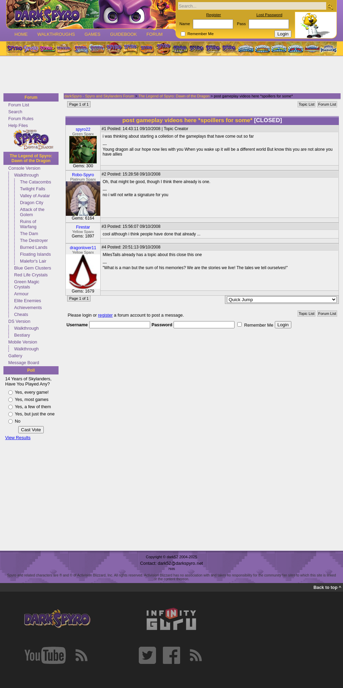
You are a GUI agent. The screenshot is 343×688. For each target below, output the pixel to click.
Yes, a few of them (33, 406)
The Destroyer (34, 240)
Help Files (18, 125)
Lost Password (269, 15)
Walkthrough (26, 175)
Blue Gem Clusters (32, 268)
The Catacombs (35, 181)
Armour (21, 293)
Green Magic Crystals (26, 284)
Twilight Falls (32, 188)
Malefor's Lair (33, 261)
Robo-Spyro (83, 174)
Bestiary (22, 335)
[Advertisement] (169, 75)
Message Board (23, 362)
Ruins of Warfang (28, 224)
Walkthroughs (56, 34)
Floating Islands (35, 254)
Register (213, 15)
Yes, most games (32, 399)
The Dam (29, 233)
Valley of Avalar (35, 195)
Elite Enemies (27, 300)
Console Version (24, 168)
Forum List (18, 104)
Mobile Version (22, 342)
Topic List (306, 104)
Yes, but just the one (35, 413)
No (17, 421)
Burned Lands (34, 247)
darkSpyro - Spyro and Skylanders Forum (99, 96)
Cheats (21, 314)
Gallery (15, 355)
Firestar (83, 227)
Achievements (28, 307)
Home (21, 34)
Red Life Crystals (31, 274)
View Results (18, 437)
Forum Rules (20, 118)
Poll (31, 370)
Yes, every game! (32, 392)
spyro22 (83, 129)
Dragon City (31, 202)
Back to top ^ (327, 587)
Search (15, 111)
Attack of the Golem (32, 212)
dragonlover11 (83, 247)
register (105, 315)
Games (92, 34)
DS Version (19, 321)
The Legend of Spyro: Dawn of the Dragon (31, 158)
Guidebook (123, 34)
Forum (154, 34)
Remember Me (200, 34)
